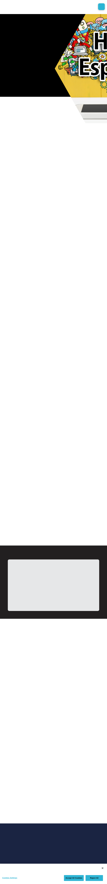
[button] (101, 6)
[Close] (102, 868)
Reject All (94, 878)
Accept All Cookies (73, 878)
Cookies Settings (9, 878)
